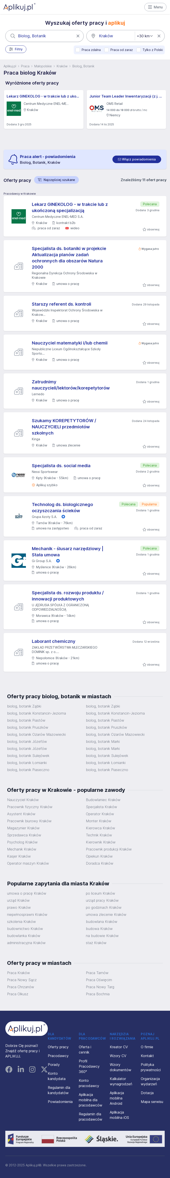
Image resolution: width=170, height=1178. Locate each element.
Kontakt (147, 1056)
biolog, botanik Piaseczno (28, 770)
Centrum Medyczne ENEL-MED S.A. (57, 216)
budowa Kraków (99, 928)
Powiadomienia (60, 1101)
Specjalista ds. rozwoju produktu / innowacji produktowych (68, 596)
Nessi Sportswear (45, 472)
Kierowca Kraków (100, 828)
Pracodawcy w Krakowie (20, 193)
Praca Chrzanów (20, 987)
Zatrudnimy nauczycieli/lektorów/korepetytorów (71, 385)
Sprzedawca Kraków (24, 835)
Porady (54, 1064)
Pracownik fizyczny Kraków (29, 807)
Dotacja (147, 1093)
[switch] (136, 159)
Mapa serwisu (152, 1101)
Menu (155, 7)
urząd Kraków (18, 900)
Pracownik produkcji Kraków (109, 849)
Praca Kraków (18, 973)
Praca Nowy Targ (100, 987)
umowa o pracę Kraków (26, 893)
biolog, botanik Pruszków (27, 727)
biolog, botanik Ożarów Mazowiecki (36, 734)
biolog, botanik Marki (103, 741)
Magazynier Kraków (23, 828)
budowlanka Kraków (23, 935)
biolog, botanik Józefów (27, 741)
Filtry (16, 49)
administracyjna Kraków (26, 943)
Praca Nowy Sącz (22, 980)
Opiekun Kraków (99, 856)
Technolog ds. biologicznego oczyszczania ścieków (62, 507)
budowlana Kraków (101, 921)
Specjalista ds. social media (61, 465)
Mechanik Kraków (21, 849)
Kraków (62, 66)
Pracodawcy (58, 1056)
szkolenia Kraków (21, 921)
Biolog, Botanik (83, 66)
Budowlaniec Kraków (103, 800)
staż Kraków (96, 943)
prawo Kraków (19, 907)
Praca (25, 66)
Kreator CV (119, 1047)
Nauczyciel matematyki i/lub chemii (70, 343)
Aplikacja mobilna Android (117, 1098)
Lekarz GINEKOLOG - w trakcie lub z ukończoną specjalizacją (44, 96)
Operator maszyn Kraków (28, 863)
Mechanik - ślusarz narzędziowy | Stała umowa (67, 551)
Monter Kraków (98, 821)
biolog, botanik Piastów (26, 720)
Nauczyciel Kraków (23, 800)
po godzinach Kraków (104, 907)
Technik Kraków (99, 835)
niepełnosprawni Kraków (27, 914)
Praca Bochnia (98, 994)
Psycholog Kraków (22, 842)
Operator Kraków (100, 814)
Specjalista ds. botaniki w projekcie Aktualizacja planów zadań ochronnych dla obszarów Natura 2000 (69, 258)
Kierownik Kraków (101, 842)
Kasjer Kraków (19, 856)
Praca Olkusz (17, 994)
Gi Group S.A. (42, 561)
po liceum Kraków (100, 893)
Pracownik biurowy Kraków (29, 821)
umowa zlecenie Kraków (106, 914)
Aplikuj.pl (10, 66)
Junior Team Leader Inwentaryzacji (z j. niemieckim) (126, 96)
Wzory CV (118, 1056)
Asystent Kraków (21, 814)
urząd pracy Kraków (102, 900)
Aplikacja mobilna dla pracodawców (90, 1099)
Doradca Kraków (99, 863)
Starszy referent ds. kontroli (61, 304)
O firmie (147, 1047)
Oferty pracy (58, 1047)
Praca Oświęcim (99, 980)
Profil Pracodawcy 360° (89, 1066)
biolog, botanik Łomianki (27, 762)
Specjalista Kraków (101, 807)
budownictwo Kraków (25, 928)
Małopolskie (43, 66)
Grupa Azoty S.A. (44, 517)
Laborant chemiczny (53, 641)
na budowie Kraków (102, 935)
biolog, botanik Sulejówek (28, 755)
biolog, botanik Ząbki (24, 706)
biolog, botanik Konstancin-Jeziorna (36, 713)
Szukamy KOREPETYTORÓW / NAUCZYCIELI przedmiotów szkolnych (64, 427)
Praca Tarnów (97, 973)
